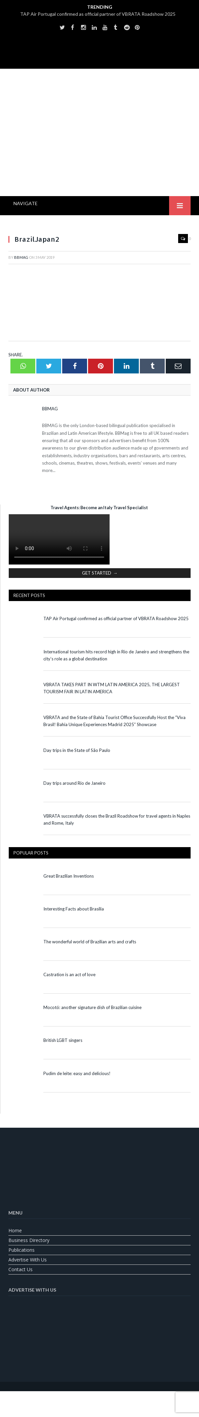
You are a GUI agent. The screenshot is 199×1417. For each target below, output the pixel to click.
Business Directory (28, 1240)
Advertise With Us (27, 1259)
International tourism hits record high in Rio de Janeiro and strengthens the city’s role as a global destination (116, 655)
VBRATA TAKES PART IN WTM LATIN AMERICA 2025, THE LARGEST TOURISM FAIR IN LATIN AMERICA (111, 688)
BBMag (21, 257)
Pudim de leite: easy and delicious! (77, 1073)
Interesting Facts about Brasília (73, 908)
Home (15, 1230)
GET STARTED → (100, 573)
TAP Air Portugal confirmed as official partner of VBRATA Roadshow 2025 (97, 14)
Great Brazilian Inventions (68, 876)
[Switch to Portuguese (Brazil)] (99, 1399)
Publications (21, 1250)
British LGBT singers (62, 1040)
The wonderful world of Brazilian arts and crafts (89, 941)
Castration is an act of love (69, 974)
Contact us (20, 1269)
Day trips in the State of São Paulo (76, 750)
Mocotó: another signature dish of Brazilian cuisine (92, 1007)
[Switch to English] (82, 1399)
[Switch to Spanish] (116, 1399)
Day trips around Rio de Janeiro (74, 783)
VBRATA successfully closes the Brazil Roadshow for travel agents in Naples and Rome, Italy (116, 819)
